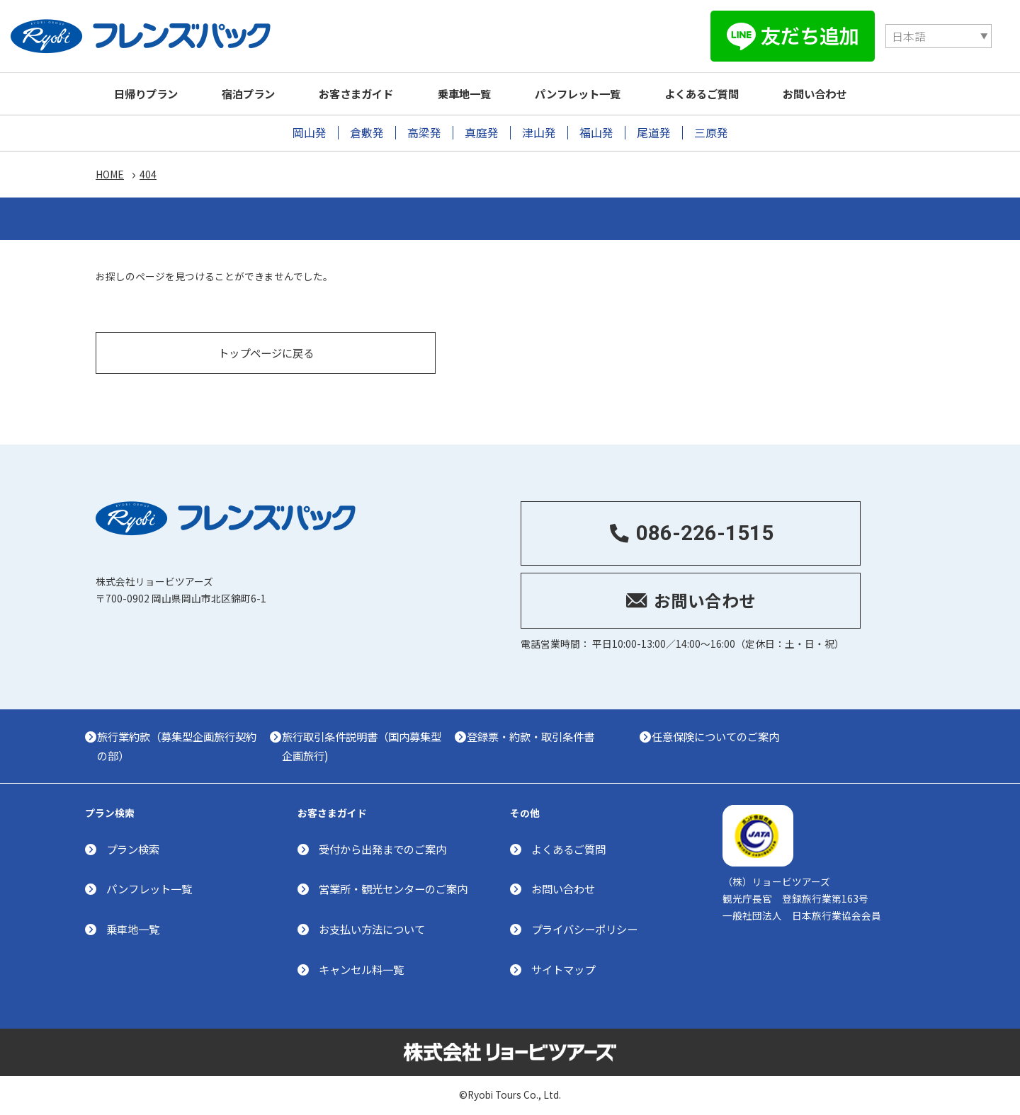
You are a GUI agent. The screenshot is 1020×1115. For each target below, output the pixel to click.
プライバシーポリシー (584, 926)
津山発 (539, 132)
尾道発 (654, 132)
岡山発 (310, 132)
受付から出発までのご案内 (382, 845)
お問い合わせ (851, 93)
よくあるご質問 (732, 93)
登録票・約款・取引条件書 (540, 730)
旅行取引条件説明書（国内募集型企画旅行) (368, 740)
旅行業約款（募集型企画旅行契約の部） (181, 740)
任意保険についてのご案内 (727, 730)
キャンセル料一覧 (361, 966)
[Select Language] (754, 36)
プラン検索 (132, 845)
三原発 (711, 132)
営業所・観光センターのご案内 (393, 885)
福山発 (596, 132)
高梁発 (424, 132)
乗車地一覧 (483, 93)
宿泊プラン (256, 93)
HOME (110, 175)
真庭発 (482, 132)
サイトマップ (563, 966)
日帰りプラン (149, 93)
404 (148, 175)
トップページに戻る (266, 345)
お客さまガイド (370, 93)
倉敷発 (367, 132)
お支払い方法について (372, 926)
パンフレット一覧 (602, 93)
